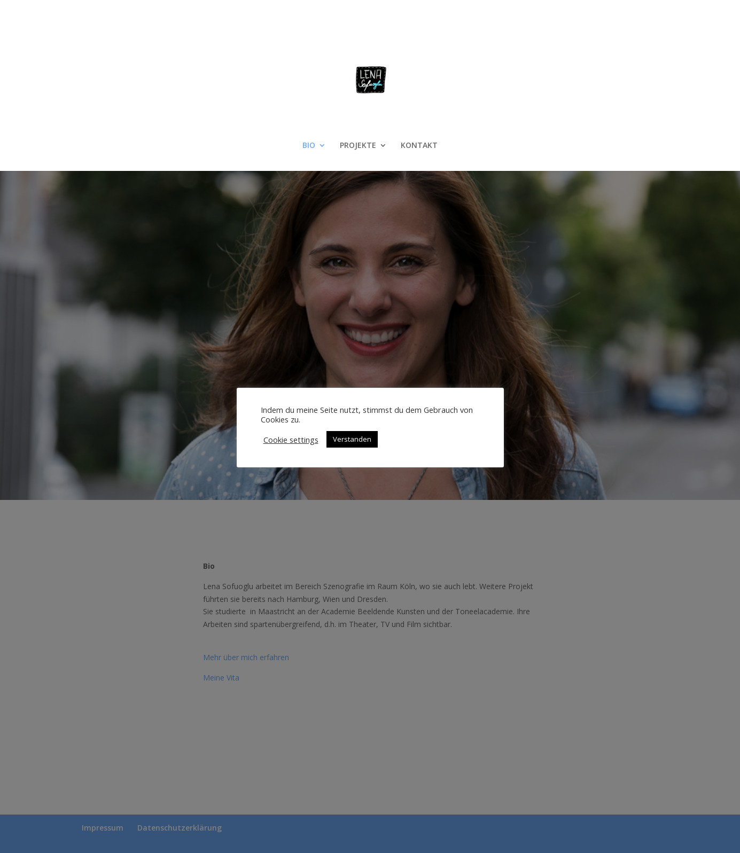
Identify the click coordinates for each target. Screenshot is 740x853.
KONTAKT (419, 146)
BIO (308, 146)
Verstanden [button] (352, 439)
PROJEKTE (358, 146)
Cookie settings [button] (290, 439)
